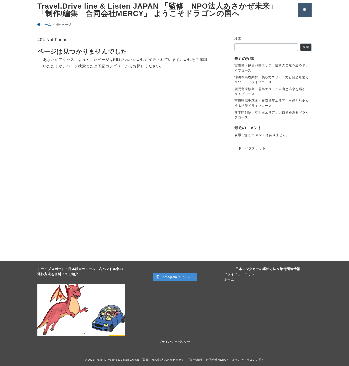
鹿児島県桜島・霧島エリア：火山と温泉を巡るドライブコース (271, 91)
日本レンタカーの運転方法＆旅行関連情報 (267, 269)
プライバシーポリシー (241, 274)
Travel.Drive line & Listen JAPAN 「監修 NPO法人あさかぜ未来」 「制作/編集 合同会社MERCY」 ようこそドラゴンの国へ (161, 9)
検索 (238, 39)
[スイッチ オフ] (305, 10)
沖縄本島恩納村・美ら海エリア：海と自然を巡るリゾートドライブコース (271, 79)
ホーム (229, 279)
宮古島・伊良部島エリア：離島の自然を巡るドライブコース (271, 67)
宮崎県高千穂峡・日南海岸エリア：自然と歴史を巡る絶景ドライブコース (271, 103)
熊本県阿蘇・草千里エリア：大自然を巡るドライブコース (271, 115)
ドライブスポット (252, 148)
